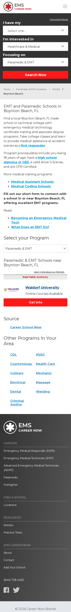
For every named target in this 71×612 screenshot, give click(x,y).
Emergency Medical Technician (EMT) (28, 458)
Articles (8, 525)
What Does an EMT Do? (30, 227)
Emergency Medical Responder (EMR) (29, 451)
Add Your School (14, 567)
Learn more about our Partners (49, 272)
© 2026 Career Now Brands (35, 609)
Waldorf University (42, 288)
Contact (9, 560)
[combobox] (35, 30)
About (8, 552)
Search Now (35, 75)
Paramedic (11, 477)
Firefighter (11, 485)
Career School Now (25, 327)
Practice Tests (13, 532)
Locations (10, 505)
